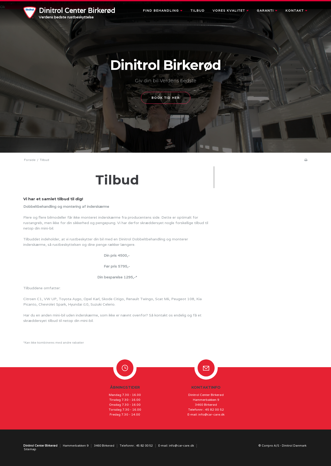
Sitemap (30, 449)
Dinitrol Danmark (294, 445)
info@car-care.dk (211, 414)
